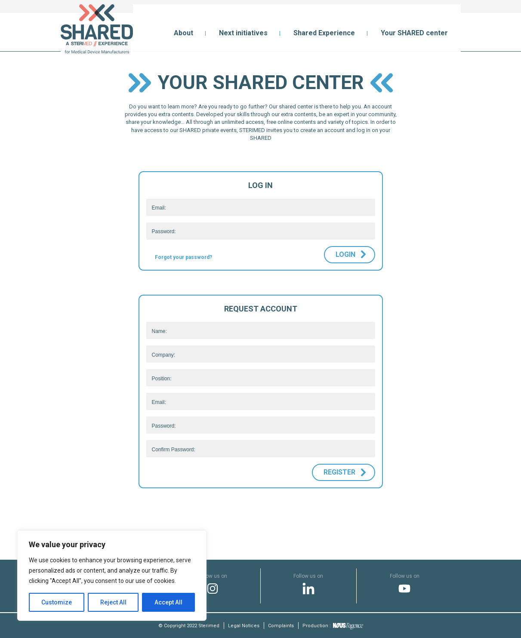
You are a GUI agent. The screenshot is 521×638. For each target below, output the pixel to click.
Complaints (281, 626)
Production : (332, 626)
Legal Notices (243, 626)
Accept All (168, 602)
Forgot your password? (183, 257)
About (183, 33)
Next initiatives (243, 33)
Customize (56, 602)
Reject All (113, 602)
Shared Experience (324, 33)
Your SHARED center (414, 33)
